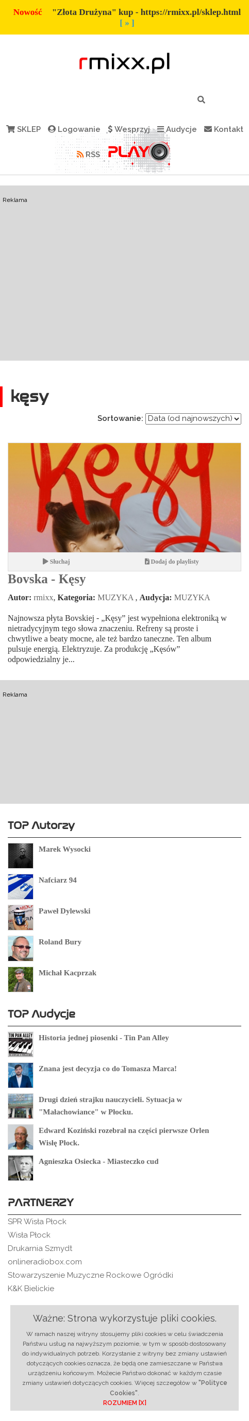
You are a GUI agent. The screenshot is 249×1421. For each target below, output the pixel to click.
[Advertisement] (124, 320)
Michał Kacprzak (67, 973)
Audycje (177, 129)
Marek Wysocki (65, 849)
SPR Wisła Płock (37, 1221)
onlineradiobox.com (45, 1261)
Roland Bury (60, 942)
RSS (88, 154)
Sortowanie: (120, 418)
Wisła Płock (29, 1235)
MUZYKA (115, 597)
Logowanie (74, 129)
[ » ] (127, 23)
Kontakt (223, 129)
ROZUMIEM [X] (124, 1403)
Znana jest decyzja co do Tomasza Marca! (108, 1068)
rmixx (43, 597)
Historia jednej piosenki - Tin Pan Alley (104, 1038)
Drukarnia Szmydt (40, 1248)
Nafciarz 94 (58, 880)
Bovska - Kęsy (47, 579)
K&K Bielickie (31, 1288)
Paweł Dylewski (64, 911)
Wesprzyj (129, 129)
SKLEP (23, 129)
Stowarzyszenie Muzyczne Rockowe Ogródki (90, 1275)
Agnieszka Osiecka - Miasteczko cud (98, 1161)
